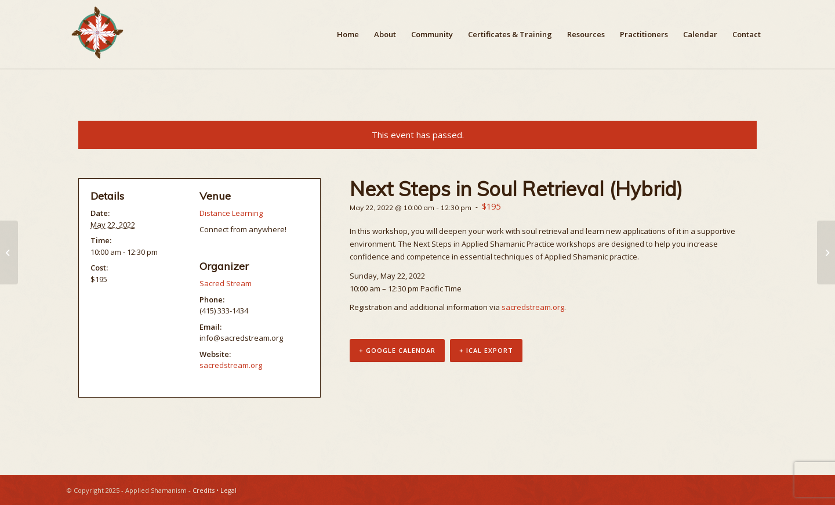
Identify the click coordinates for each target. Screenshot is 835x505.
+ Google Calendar (397, 350)
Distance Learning (231, 213)
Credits (204, 490)
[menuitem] (347, 34)
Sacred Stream (225, 283)
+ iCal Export (486, 350)
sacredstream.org (533, 307)
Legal (228, 490)
